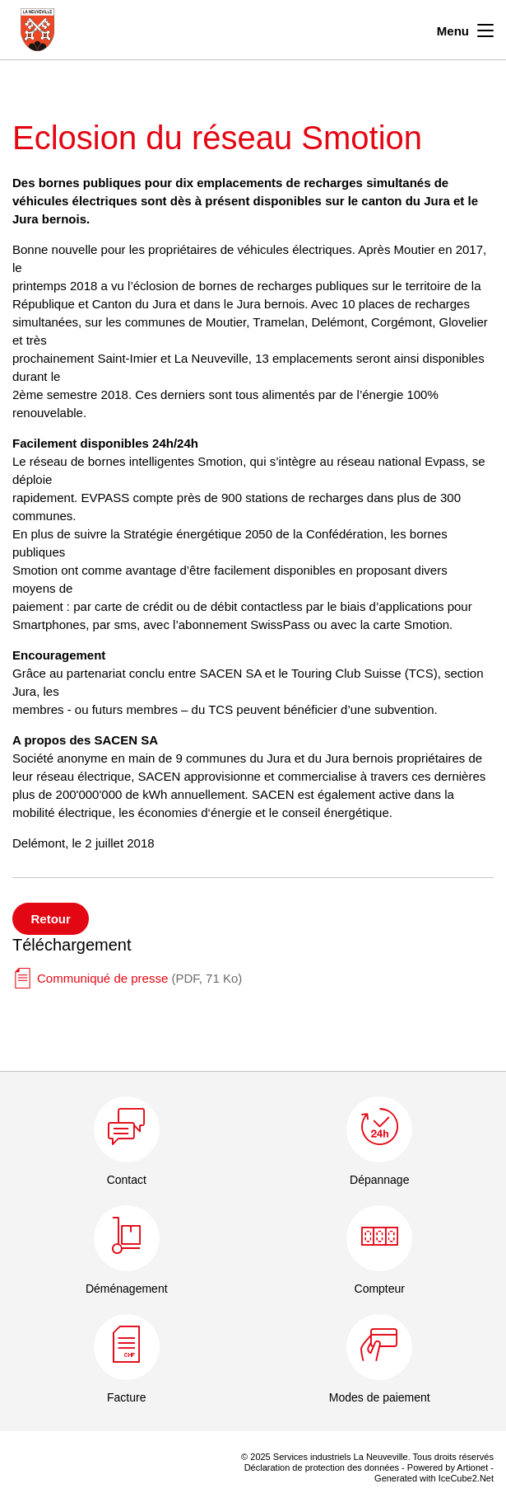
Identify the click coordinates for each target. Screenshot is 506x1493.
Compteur (380, 1288)
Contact (126, 1179)
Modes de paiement (379, 1397)
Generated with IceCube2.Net (434, 1478)
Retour (51, 919)
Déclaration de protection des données (321, 1467)
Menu (465, 29)
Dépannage (379, 1179)
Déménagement (127, 1288)
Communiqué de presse (139, 978)
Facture (126, 1397)
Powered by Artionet (447, 1467)
